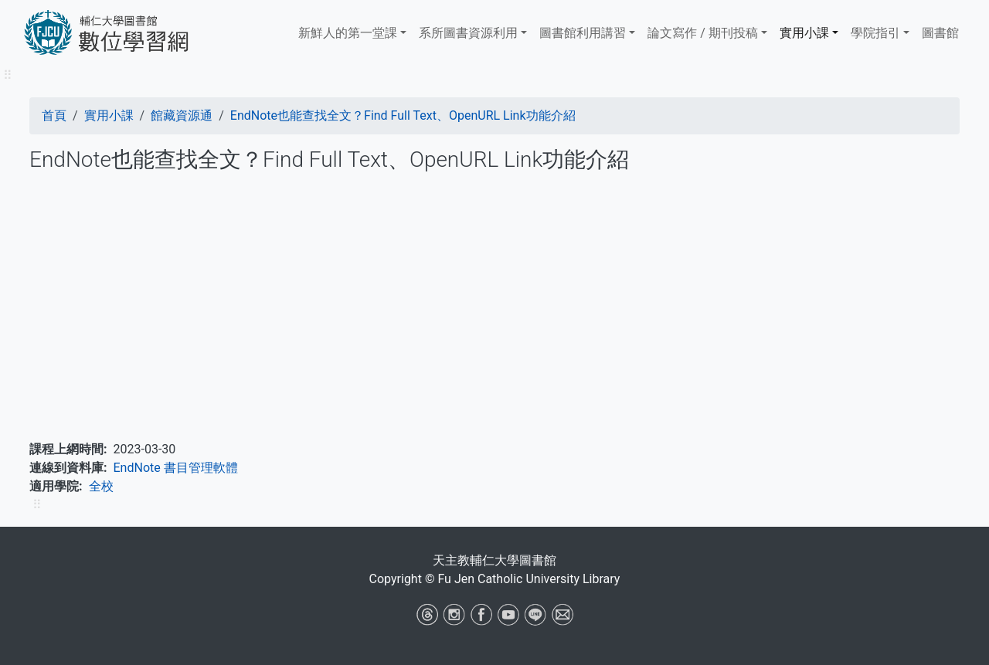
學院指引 (875, 32)
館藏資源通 (181, 115)
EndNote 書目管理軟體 (176, 467)
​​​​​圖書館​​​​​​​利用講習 (582, 32)
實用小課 (804, 32)
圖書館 (940, 32)
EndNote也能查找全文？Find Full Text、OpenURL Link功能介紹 (403, 115)
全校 (101, 486)
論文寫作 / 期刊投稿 (702, 32)
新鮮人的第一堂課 (347, 32)
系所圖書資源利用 (468, 32)
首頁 (54, 115)
